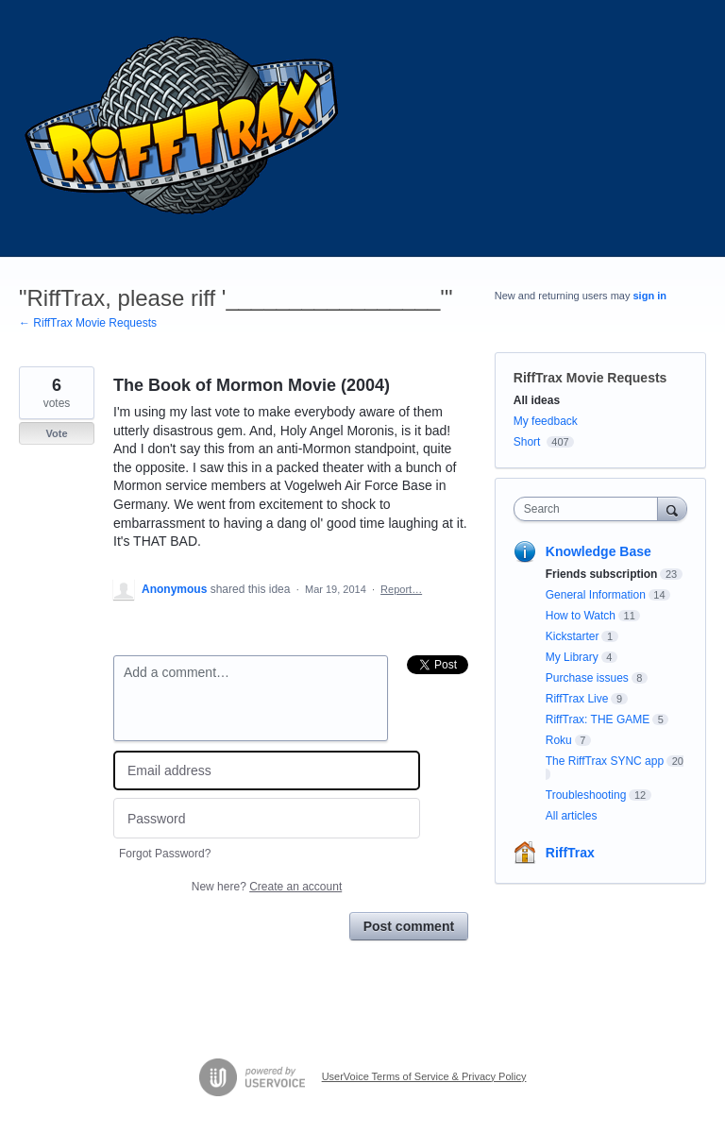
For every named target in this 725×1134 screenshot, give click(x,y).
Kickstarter (572, 636)
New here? (267, 886)
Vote (56, 433)
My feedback (546, 421)
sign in (649, 295)
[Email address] (266, 771)
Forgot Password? (165, 853)
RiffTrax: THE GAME (597, 719)
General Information (596, 594)
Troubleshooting (586, 795)
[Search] (672, 508)
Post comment (408, 926)
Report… (401, 589)
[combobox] (590, 509)
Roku (559, 740)
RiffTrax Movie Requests (590, 377)
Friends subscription (602, 574)
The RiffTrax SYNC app (605, 761)
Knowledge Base (598, 551)
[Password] (266, 818)
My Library (572, 657)
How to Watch (580, 615)
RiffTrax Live (577, 698)
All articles (572, 815)
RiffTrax (570, 852)
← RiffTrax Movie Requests (88, 323)
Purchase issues (587, 678)
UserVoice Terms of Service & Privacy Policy (424, 1076)
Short (527, 442)
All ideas (537, 400)
